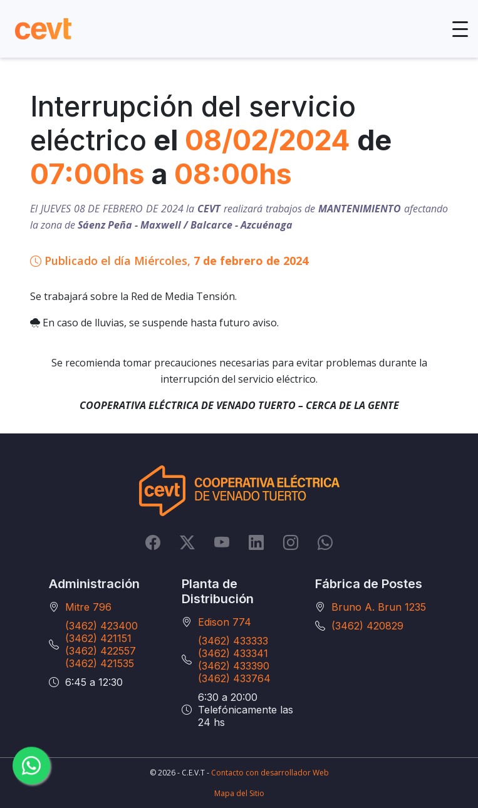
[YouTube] (221, 541)
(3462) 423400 (101, 625)
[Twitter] (187, 541)
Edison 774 (224, 622)
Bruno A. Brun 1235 (378, 607)
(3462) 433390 (233, 666)
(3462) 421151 (98, 638)
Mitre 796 (88, 607)
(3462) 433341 (233, 653)
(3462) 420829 (367, 625)
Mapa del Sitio (239, 793)
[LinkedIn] (256, 541)
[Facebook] (153, 541)
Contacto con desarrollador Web (270, 772)
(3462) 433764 (234, 678)
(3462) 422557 (100, 651)
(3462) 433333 (233, 640)
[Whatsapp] (325, 541)
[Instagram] (290, 541)
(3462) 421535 (99, 663)
